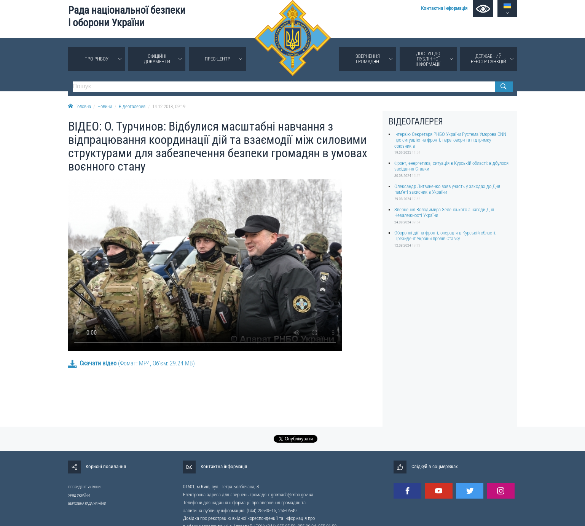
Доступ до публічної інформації (428, 59)
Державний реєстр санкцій (488, 58)
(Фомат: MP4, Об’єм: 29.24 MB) (131, 363)
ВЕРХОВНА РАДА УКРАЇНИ (87, 503)
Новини (104, 106)
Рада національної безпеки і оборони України (126, 16)
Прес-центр (217, 59)
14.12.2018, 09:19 (168, 106)
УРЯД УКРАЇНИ (79, 495)
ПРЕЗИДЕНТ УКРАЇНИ (84, 487)
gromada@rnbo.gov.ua (292, 494)
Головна (79, 106)
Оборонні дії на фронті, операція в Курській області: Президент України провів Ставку (445, 235)
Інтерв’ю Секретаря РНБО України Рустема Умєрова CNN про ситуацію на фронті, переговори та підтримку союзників (450, 140)
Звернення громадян (367, 58)
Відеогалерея (132, 106)
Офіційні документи (157, 58)
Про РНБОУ (96, 59)
